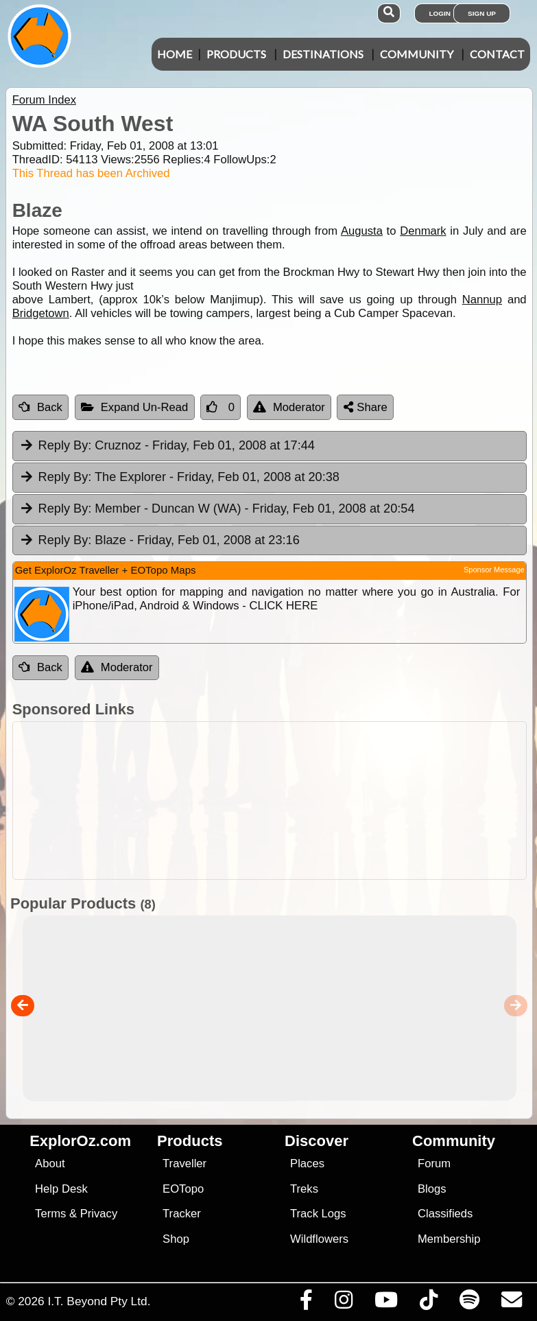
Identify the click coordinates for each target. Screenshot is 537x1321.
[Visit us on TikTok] (428, 1303)
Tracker (182, 1213)
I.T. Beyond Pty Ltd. (98, 1301)
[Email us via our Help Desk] (511, 1303)
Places (307, 1163)
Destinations (323, 53)
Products (236, 53)
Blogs (432, 1188)
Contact (497, 53)
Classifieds (445, 1213)
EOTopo (183, 1188)
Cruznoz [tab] (167, 446)
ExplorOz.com (80, 1140)
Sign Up (482, 13)
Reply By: (65, 445)
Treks (304, 1188)
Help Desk (61, 1188)
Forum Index (44, 99)
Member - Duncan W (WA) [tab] (217, 509)
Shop (176, 1239)
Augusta (362, 230)
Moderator (289, 407)
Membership (449, 1239)
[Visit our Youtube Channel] (386, 1303)
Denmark (423, 230)
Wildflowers (319, 1239)
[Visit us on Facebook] (306, 1303)
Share (365, 407)
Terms (50, 1213)
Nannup (482, 299)
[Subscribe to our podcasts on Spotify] (469, 1303)
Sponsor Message (494, 569)
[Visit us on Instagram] (343, 1303)
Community (416, 53)
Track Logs (318, 1213)
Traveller (184, 1163)
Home (174, 53)
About (49, 1163)
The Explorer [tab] (179, 477)
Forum (434, 1163)
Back (40, 407)
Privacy (99, 1213)
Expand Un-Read (135, 407)
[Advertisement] (275, 800)
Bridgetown (40, 313)
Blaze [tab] (159, 541)
